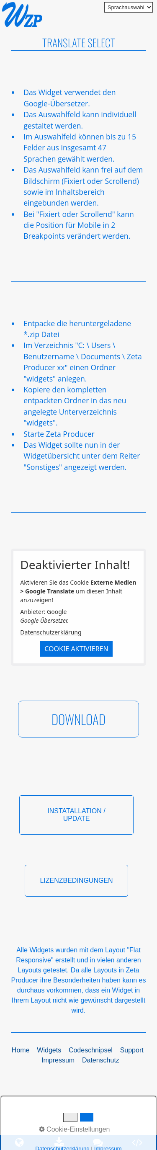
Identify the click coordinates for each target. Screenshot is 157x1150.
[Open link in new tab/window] (98, 1142)
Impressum (58, 1060)
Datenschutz (100, 1060)
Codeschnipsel (91, 1050)
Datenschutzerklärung (50, 632)
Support (132, 1050)
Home (21, 1050)
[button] (78, 719)
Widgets (49, 1050)
